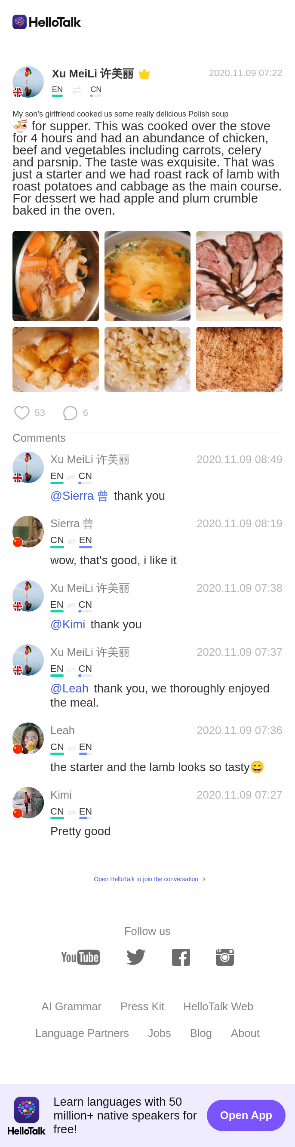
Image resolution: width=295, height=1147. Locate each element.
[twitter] (136, 957)
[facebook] (181, 957)
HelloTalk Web (218, 1006)
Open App (246, 1115)
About (245, 1033)
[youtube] (80, 958)
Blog (201, 1033)
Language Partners (82, 1033)
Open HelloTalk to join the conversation (146, 879)
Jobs (159, 1033)
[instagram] (225, 957)
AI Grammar (71, 1006)
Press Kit (142, 1006)
